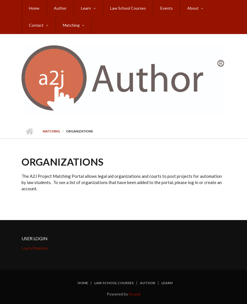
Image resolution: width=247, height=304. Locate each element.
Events (166, 8)
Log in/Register (35, 248)
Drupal (134, 294)
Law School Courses (128, 8)
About (193, 8)
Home (34, 8)
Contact (36, 25)
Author (60, 8)
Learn (86, 8)
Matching (71, 25)
